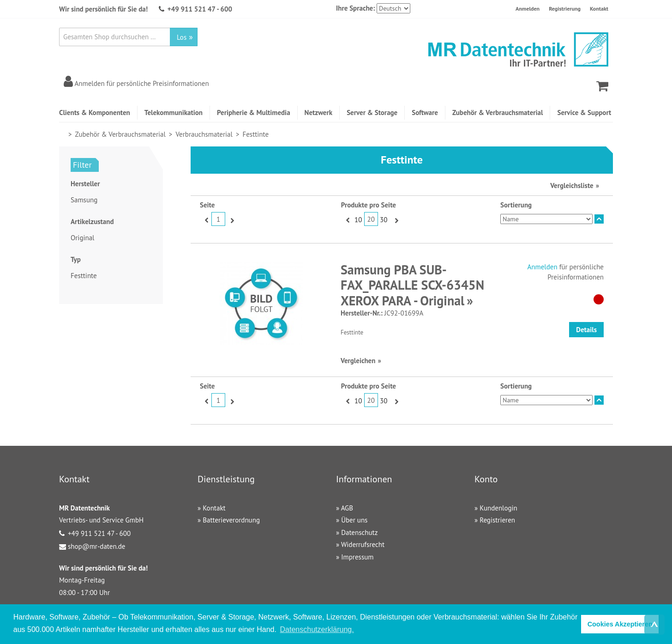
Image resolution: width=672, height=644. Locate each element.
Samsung (84, 199)
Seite (207, 204)
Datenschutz (359, 532)
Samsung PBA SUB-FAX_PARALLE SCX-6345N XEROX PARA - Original (412, 285)
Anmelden (528, 8)
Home (63, 134)
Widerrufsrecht (362, 544)
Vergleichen (358, 360)
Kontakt (599, 8)
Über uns (354, 520)
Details (586, 329)
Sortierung (516, 204)
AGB (347, 508)
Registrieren (497, 520)
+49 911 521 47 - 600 (200, 9)
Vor (231, 220)
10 (358, 219)
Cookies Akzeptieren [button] (620, 624)
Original (82, 237)
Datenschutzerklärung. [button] (317, 629)
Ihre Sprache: (355, 8)
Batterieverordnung (231, 520)
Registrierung (565, 8)
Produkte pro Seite (368, 204)
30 (383, 219)
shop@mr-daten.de (96, 546)
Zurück (205, 220)
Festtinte (84, 275)
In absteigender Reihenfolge (599, 219)
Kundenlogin (498, 508)
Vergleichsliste (571, 185)
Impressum (357, 557)
